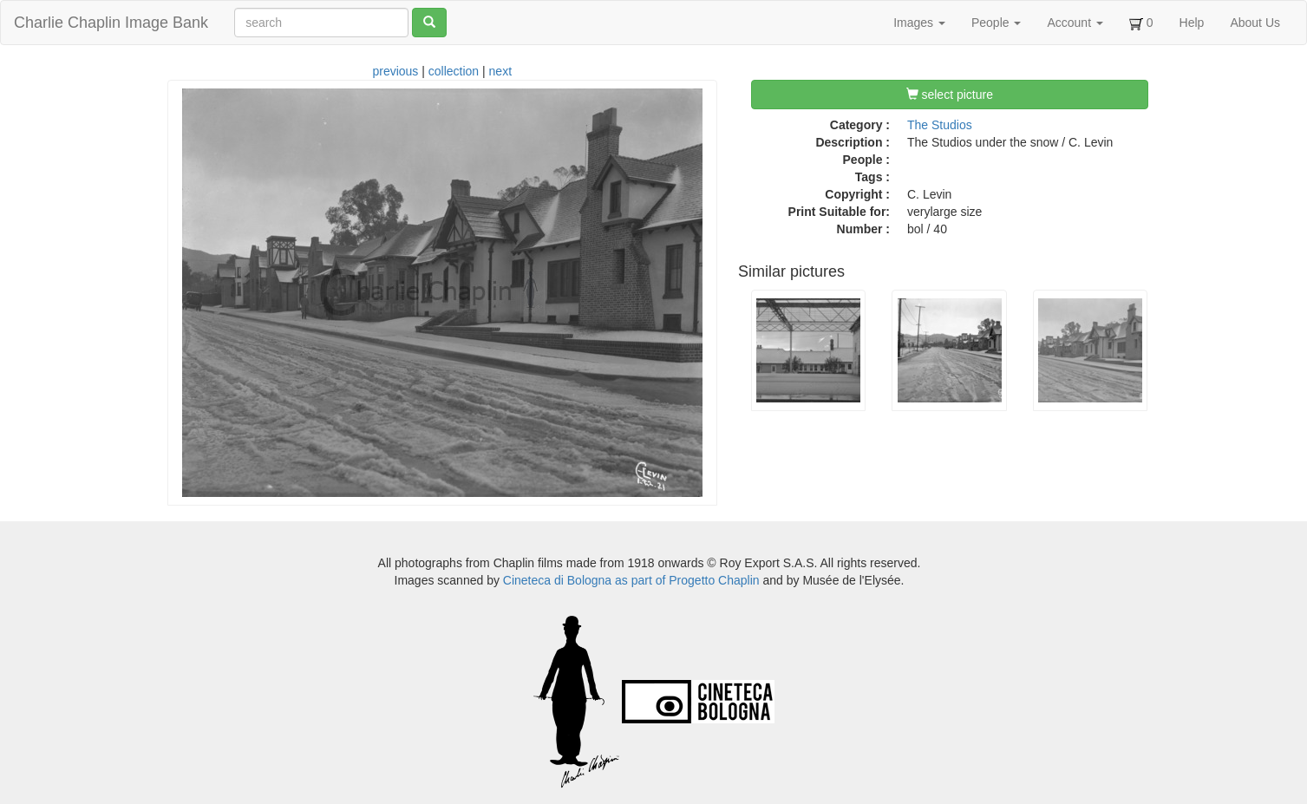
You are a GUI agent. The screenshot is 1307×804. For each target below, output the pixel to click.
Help (1192, 22)
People (996, 22)
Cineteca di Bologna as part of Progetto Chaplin (631, 580)
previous (395, 71)
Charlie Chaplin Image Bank (111, 22)
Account (1074, 22)
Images (919, 22)
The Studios (939, 125)
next (500, 71)
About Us (1255, 22)
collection (453, 71)
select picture (949, 94)
